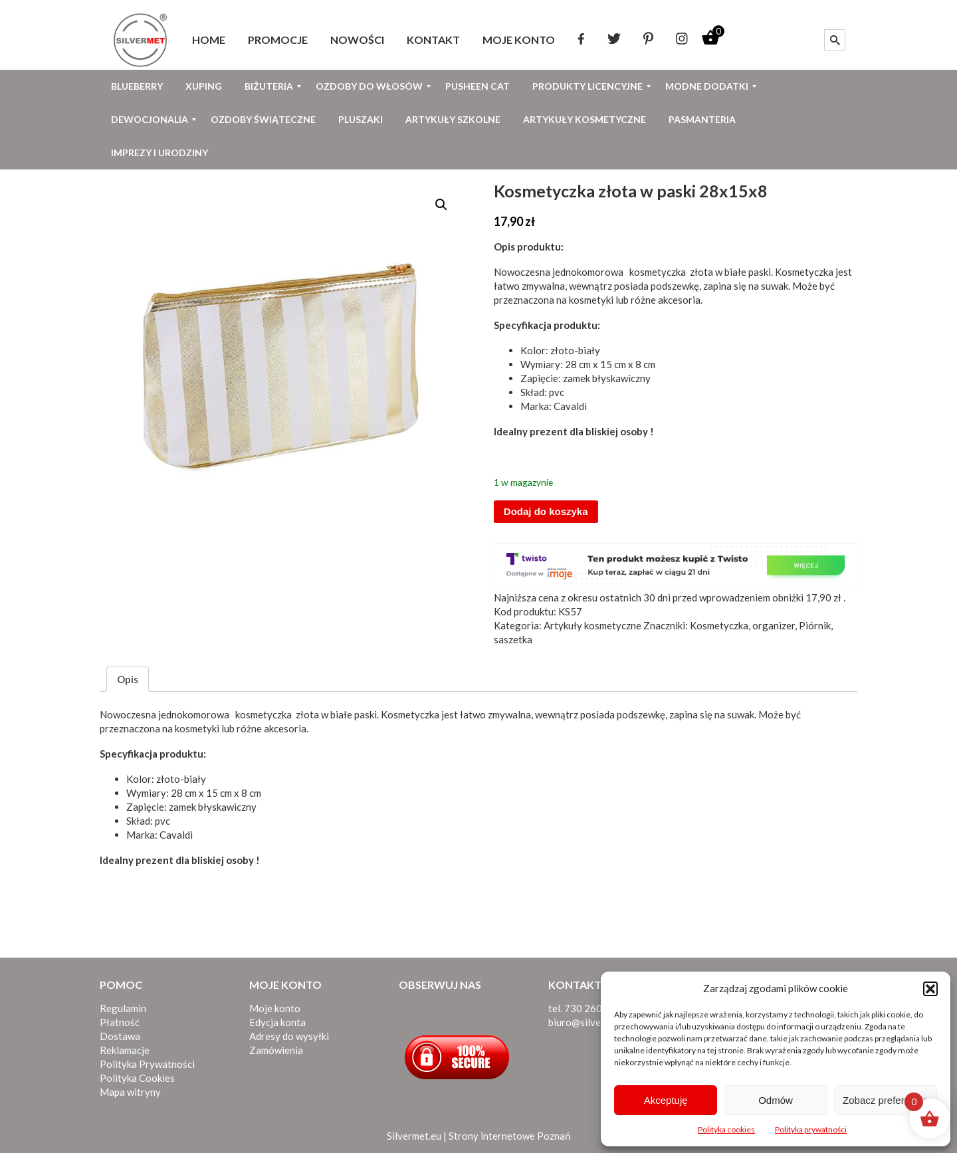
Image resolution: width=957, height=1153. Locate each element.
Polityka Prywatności (147, 1064)
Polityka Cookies (137, 1078)
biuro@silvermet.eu (591, 1022)
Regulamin (123, 1008)
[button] (930, 989)
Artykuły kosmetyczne (592, 625)
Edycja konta (277, 1022)
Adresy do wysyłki (289, 1036)
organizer (773, 625)
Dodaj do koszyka (546, 511)
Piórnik (815, 625)
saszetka (513, 639)
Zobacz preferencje (885, 1100)
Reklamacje (125, 1050)
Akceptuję (666, 1100)
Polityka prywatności (811, 1129)
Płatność (120, 1022)
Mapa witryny (130, 1092)
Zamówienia (276, 1050)
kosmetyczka (655, 272)
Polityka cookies (726, 1129)
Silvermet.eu (414, 1136)
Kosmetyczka (719, 625)
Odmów (775, 1100)
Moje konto (274, 1008)
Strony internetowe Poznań (509, 1136)
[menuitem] (209, 40)
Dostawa (120, 1036)
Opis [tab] (127, 679)
